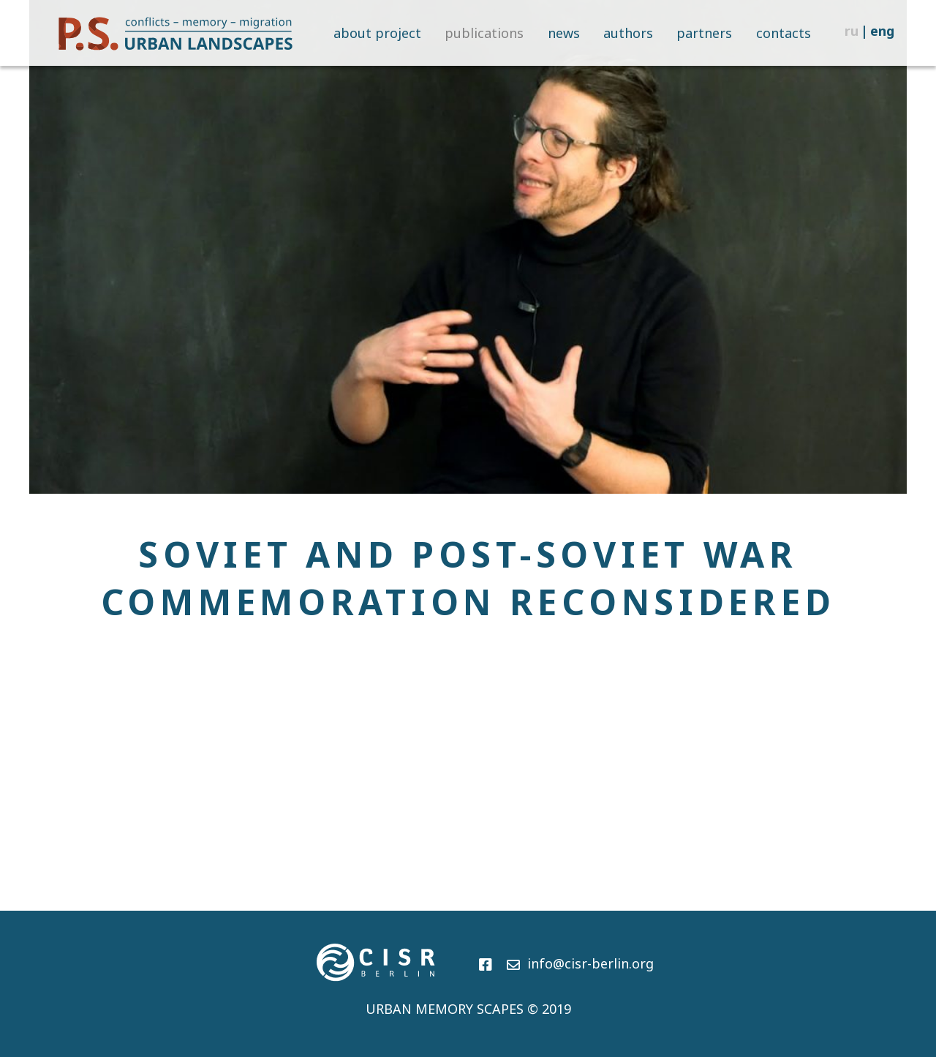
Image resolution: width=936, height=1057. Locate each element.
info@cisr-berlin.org (580, 963)
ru (851, 31)
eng (882, 31)
